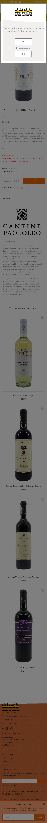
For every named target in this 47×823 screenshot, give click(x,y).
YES (24, 41)
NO (23, 54)
